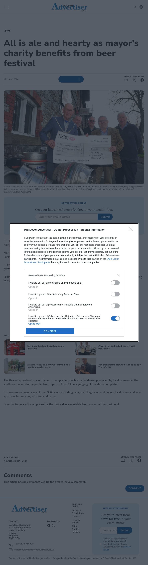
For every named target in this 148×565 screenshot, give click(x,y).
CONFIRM (50, 331)
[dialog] (74, 282)
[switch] (115, 282)
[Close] (132, 230)
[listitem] (74, 275)
